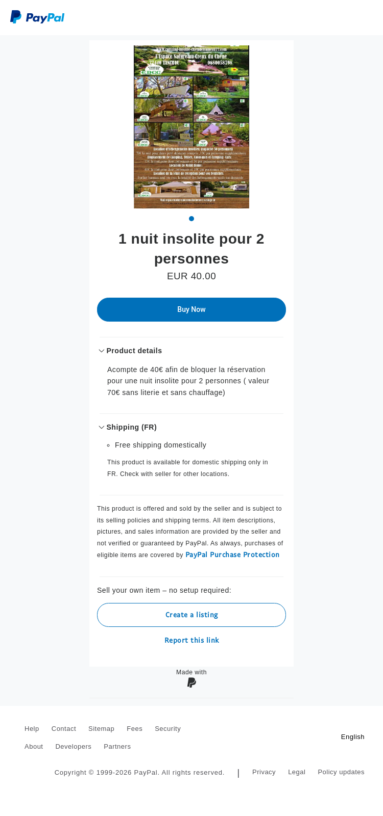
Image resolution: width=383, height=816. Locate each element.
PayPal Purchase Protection (232, 554)
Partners (117, 746)
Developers (73, 746)
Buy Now (191, 309)
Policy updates (341, 772)
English (353, 737)
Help (32, 728)
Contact (64, 728)
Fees (134, 728)
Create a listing (191, 614)
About (34, 746)
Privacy (264, 772)
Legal (296, 772)
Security (168, 728)
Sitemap (101, 728)
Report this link (191, 640)
